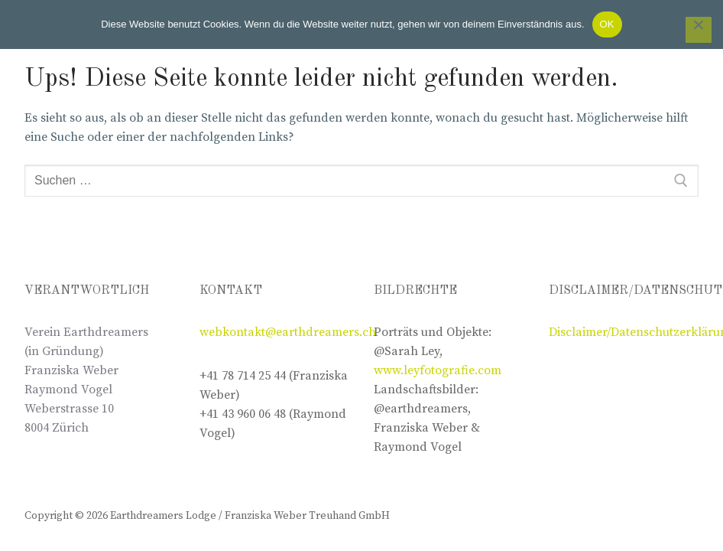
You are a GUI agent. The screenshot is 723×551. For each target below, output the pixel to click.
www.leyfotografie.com (437, 370)
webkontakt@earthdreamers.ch (287, 332)
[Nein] (699, 30)
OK (607, 24)
